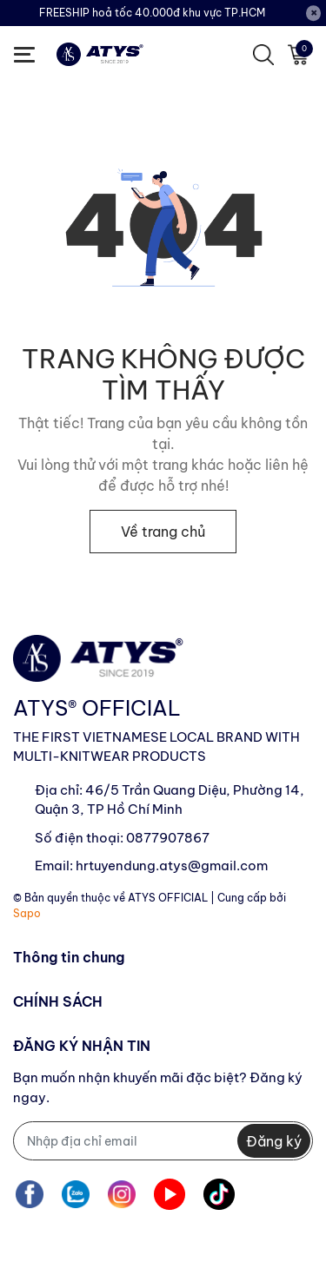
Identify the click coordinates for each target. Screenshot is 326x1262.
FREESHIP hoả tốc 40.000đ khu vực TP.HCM (152, 12)
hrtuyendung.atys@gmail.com (172, 865)
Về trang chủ (163, 531)
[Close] (314, 13)
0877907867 (168, 837)
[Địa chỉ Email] (163, 1140)
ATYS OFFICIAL (168, 897)
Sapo (27, 913)
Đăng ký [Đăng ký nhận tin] (274, 1141)
